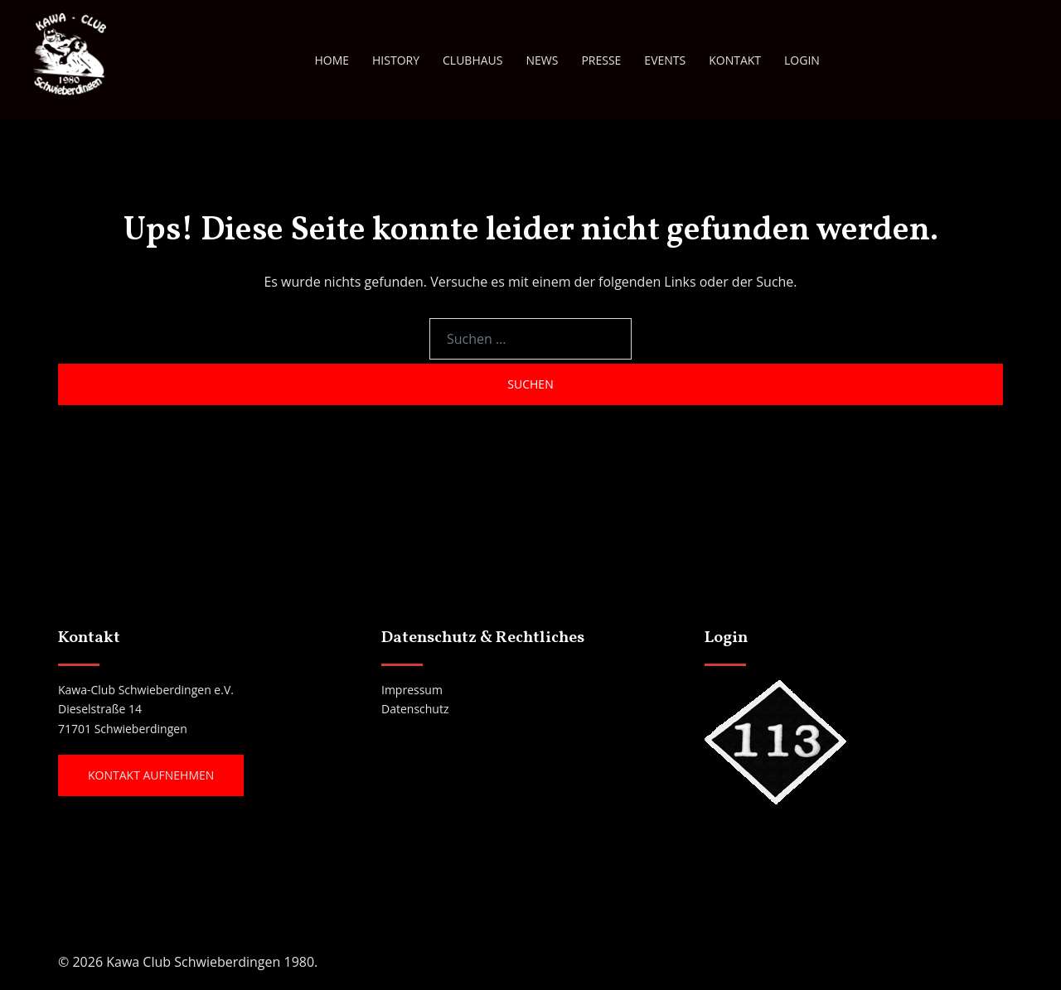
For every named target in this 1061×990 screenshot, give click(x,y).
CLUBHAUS (472, 60)
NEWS (542, 60)
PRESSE (601, 60)
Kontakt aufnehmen (151, 775)
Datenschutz (414, 709)
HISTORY (395, 60)
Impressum (412, 690)
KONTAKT (735, 60)
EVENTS (665, 60)
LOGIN (802, 60)
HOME (331, 60)
